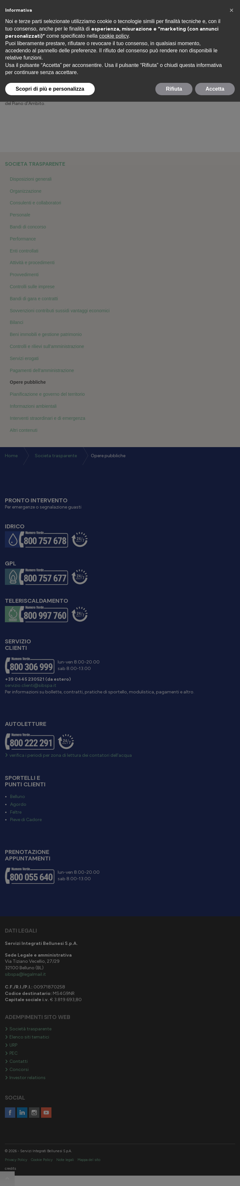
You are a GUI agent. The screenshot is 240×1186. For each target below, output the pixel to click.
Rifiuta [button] (174, 89)
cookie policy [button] (113, 36)
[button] (231, 10)
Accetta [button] (214, 89)
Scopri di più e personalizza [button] (50, 89)
